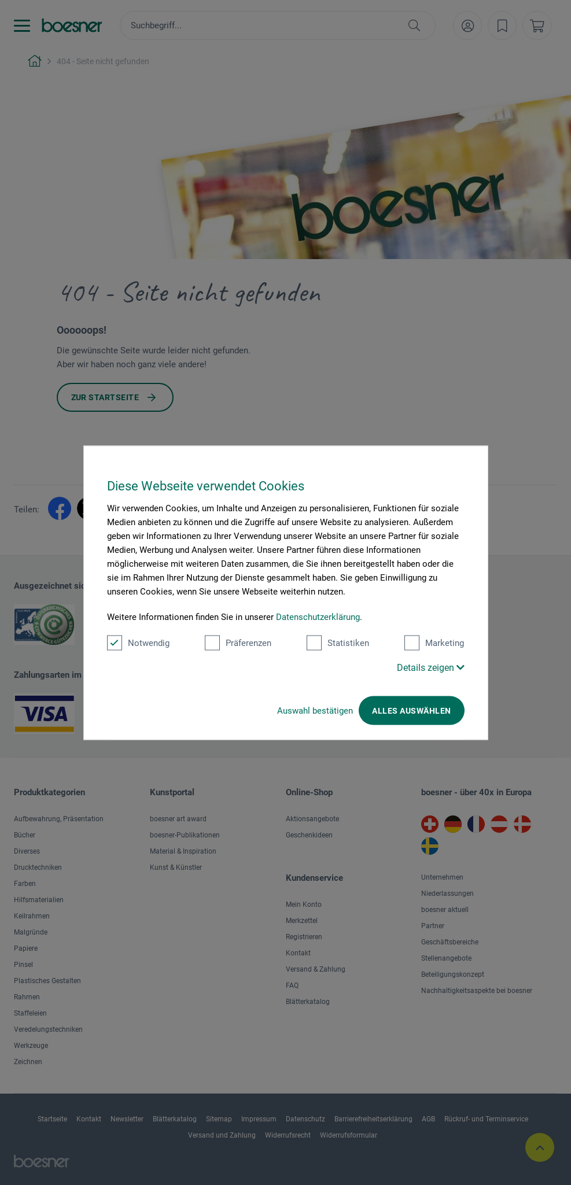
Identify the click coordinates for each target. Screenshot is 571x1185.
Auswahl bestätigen (315, 710)
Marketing (434, 642)
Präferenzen (238, 642)
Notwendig (138, 642)
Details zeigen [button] (431, 667)
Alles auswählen (411, 710)
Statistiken (338, 642)
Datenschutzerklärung (318, 616)
